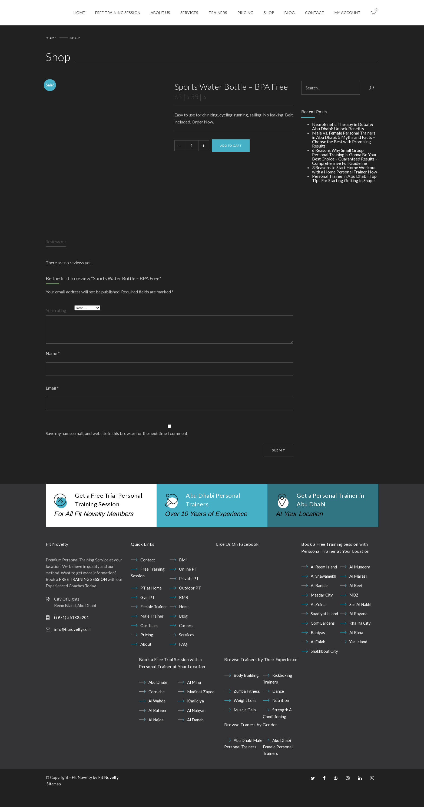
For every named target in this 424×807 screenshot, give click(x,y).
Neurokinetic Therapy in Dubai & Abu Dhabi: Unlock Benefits (342, 127)
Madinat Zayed (200, 708)
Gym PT (147, 614)
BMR (183, 614)
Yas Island (358, 659)
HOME (79, 13)
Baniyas (318, 649)
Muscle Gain (245, 727)
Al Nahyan (196, 727)
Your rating (56, 327)
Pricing (146, 651)
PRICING (245, 13)
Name (53, 370)
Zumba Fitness (247, 708)
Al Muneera (359, 584)
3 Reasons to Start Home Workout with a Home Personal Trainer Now (344, 170)
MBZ (354, 612)
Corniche (156, 708)
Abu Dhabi (157, 699)
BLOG (289, 13)
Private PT (189, 595)
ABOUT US (160, 13)
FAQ (183, 661)
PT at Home (151, 605)
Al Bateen (157, 727)
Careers (186, 642)
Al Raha (356, 649)
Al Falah (318, 659)
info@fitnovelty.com (72, 646)
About (145, 661)
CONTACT (314, 13)
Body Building (246, 692)
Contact (147, 577)
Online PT (188, 586)
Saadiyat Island (324, 630)
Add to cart (231, 146)
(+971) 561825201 (71, 634)
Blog (183, 633)
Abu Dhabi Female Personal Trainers (278, 764)
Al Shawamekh (323, 593)
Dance (278, 708)
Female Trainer (153, 623)
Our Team (149, 642)
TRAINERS (217, 13)
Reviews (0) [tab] (56, 259)
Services (186, 651)
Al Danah (195, 737)
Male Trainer (152, 633)
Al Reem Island (324, 584)
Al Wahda (156, 718)
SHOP (269, 13)
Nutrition (280, 717)
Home (51, 38)
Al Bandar (319, 602)
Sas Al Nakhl (360, 621)
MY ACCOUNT (347, 13)
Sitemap (54, 801)
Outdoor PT (190, 605)
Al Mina (194, 699)
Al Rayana (358, 630)
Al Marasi (358, 593)
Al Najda (156, 737)
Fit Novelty (82, 794)
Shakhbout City (324, 668)
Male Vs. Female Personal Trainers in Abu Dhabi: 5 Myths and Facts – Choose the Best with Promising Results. (343, 140)
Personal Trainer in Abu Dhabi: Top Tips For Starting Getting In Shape (344, 178)
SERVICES (189, 13)
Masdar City (322, 612)
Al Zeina (318, 621)
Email (52, 405)
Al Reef (356, 602)
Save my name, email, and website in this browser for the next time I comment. (117, 450)
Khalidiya (195, 718)
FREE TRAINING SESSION (117, 13)
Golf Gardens (323, 640)
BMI (183, 577)
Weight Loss (245, 717)
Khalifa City (360, 640)
